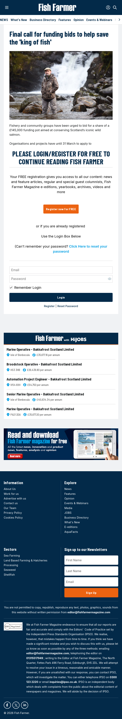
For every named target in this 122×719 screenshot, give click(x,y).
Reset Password (67, 306)
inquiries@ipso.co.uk (63, 681)
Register (49, 306)
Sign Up (91, 592)
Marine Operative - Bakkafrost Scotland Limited (40, 349)
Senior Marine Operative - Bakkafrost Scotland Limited (45, 394)
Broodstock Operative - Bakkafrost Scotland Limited (44, 364)
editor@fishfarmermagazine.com (89, 612)
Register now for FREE (61, 209)
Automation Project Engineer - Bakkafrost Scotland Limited (49, 379)
